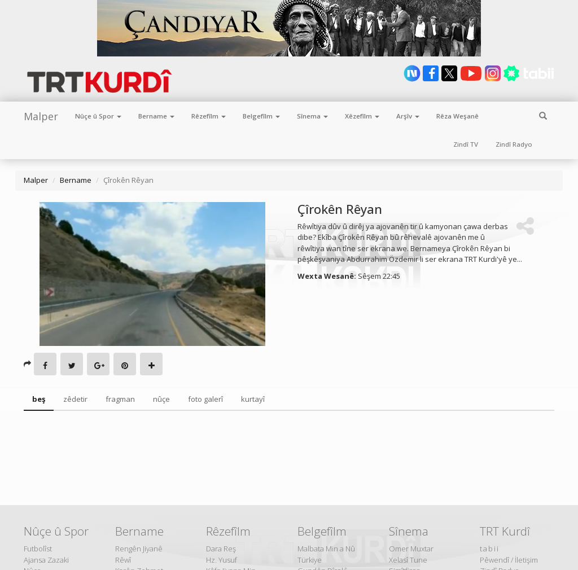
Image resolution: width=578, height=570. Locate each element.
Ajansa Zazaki (46, 560)
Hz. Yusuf (221, 560)
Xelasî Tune (408, 560)
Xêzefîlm (362, 116)
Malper (41, 116)
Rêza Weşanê (457, 116)
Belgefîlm (261, 116)
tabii (490, 548)
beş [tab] (38, 399)
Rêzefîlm (208, 116)
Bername (156, 116)
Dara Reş (221, 548)
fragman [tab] (120, 399)
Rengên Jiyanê (139, 548)
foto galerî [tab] (205, 399)
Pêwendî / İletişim (509, 560)
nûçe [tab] (161, 399)
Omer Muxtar (411, 548)
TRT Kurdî (505, 531)
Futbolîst (38, 548)
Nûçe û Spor (98, 116)
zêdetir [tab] (75, 399)
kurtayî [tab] (253, 399)
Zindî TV (465, 144)
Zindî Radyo (514, 144)
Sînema (312, 116)
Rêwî (123, 560)
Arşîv (407, 116)
